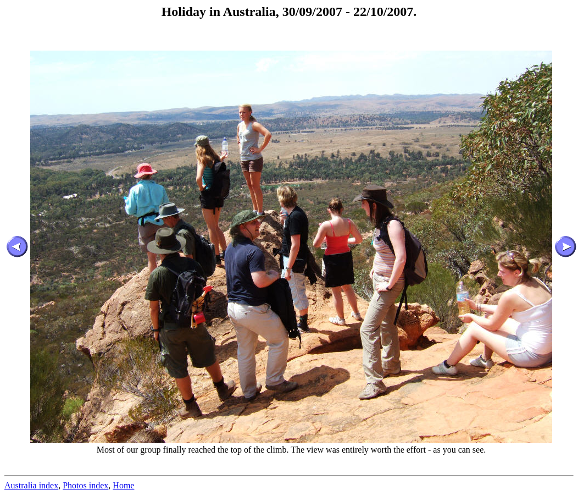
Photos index (85, 485)
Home (123, 485)
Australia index (31, 485)
